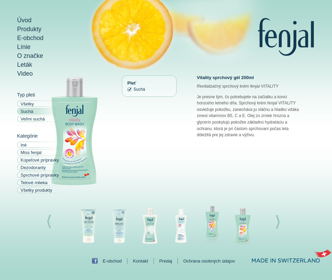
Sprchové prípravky (40, 175)
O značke (30, 55)
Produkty (29, 29)
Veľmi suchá (33, 119)
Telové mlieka (34, 182)
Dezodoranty (33, 167)
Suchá (27, 111)
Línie (23, 46)
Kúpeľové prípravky (40, 160)
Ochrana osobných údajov (209, 261)
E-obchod (30, 38)
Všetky (27, 103)
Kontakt (140, 261)
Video (25, 73)
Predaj (165, 261)
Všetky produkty (36, 190)
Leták (24, 64)
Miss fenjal (31, 152)
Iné (24, 145)
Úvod (24, 20)
